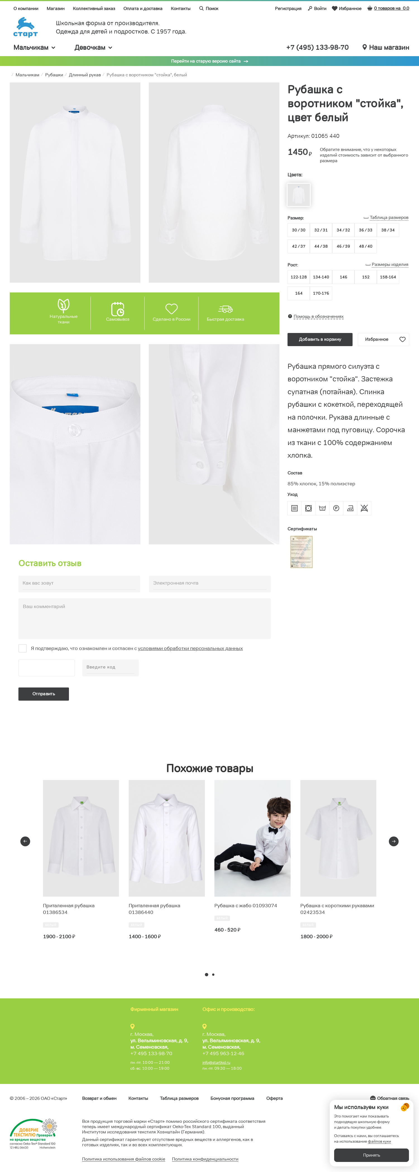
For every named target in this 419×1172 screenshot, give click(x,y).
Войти (316, 8)
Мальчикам (34, 47)
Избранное (346, 8)
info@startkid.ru (216, 1062)
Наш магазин (386, 47)
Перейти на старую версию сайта (206, 61)
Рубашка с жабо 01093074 (245, 905)
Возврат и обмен (99, 1098)
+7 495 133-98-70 (151, 1053)
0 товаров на (388, 8)
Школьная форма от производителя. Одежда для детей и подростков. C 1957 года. (121, 27)
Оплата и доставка (142, 8)
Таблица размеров (179, 1098)
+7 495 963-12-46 (223, 1053)
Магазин (55, 8)
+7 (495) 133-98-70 (317, 47)
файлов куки (379, 1141)
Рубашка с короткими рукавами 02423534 (337, 908)
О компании (25, 8)
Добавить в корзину (320, 339)
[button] (206, 975)
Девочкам (94, 47)
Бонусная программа (232, 1098)
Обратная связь (393, 1098)
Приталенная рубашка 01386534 (69, 908)
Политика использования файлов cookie (123, 1159)
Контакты (180, 8)
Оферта (274, 1098)
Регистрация (288, 8)
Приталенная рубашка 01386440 (154, 908)
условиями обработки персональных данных (190, 648)
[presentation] (25, 841)
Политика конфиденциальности (205, 1159)
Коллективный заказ (94, 8)
